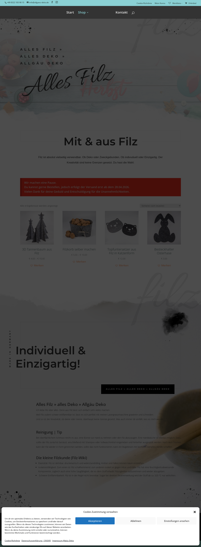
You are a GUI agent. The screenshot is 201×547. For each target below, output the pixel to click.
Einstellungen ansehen (176, 520)
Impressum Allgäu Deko (63, 540)
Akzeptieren (95, 520)
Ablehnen (135, 520)
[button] (194, 512)
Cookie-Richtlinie (12, 540)
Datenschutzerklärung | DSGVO (36, 540)
